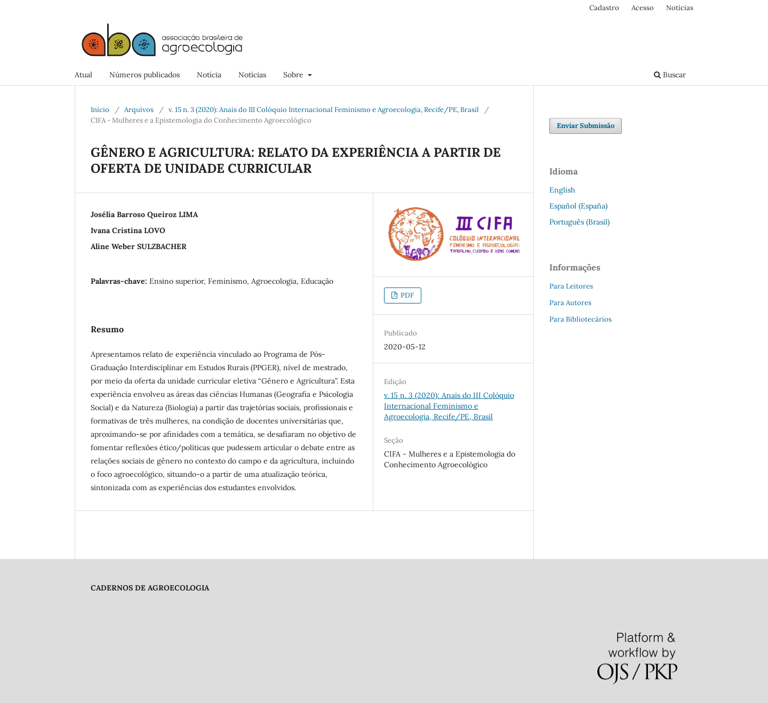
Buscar (670, 74)
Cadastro (604, 7)
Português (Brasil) (579, 222)
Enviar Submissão (585, 125)
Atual (83, 74)
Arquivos (139, 109)
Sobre (294, 74)
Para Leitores (571, 286)
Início (100, 109)
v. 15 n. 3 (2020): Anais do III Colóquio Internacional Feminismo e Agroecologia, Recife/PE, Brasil (324, 109)
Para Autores (570, 302)
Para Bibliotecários (580, 319)
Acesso (642, 7)
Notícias (252, 74)
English (562, 190)
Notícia (209, 74)
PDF (406, 295)
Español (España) (578, 206)
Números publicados (144, 74)
